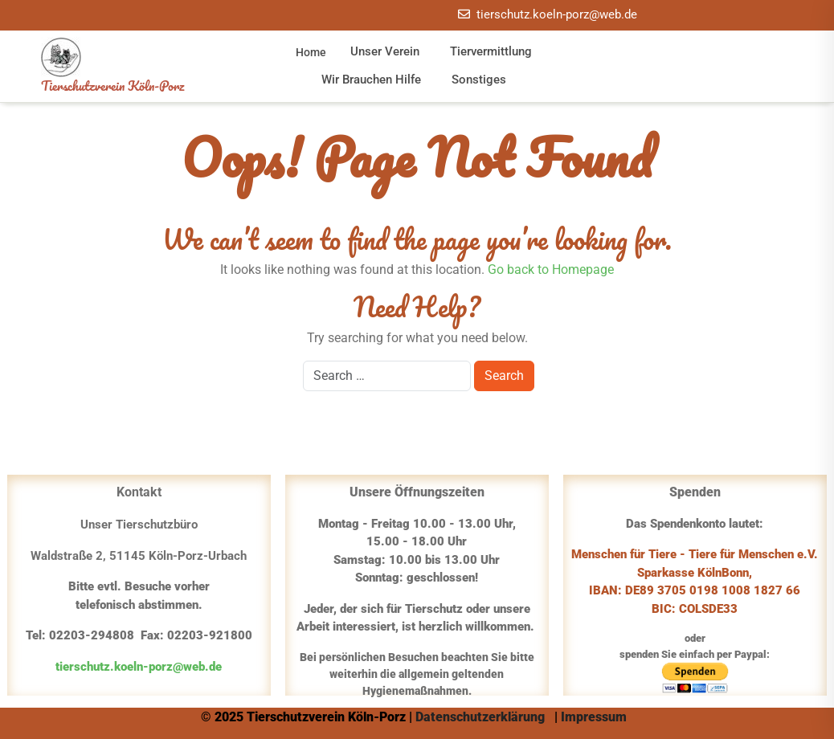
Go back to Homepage (551, 269)
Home (311, 52)
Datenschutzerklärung (481, 717)
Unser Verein (384, 51)
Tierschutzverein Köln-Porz (112, 85)
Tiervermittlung (491, 51)
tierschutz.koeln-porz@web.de (556, 14)
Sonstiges (479, 79)
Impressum (595, 717)
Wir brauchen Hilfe (371, 79)
